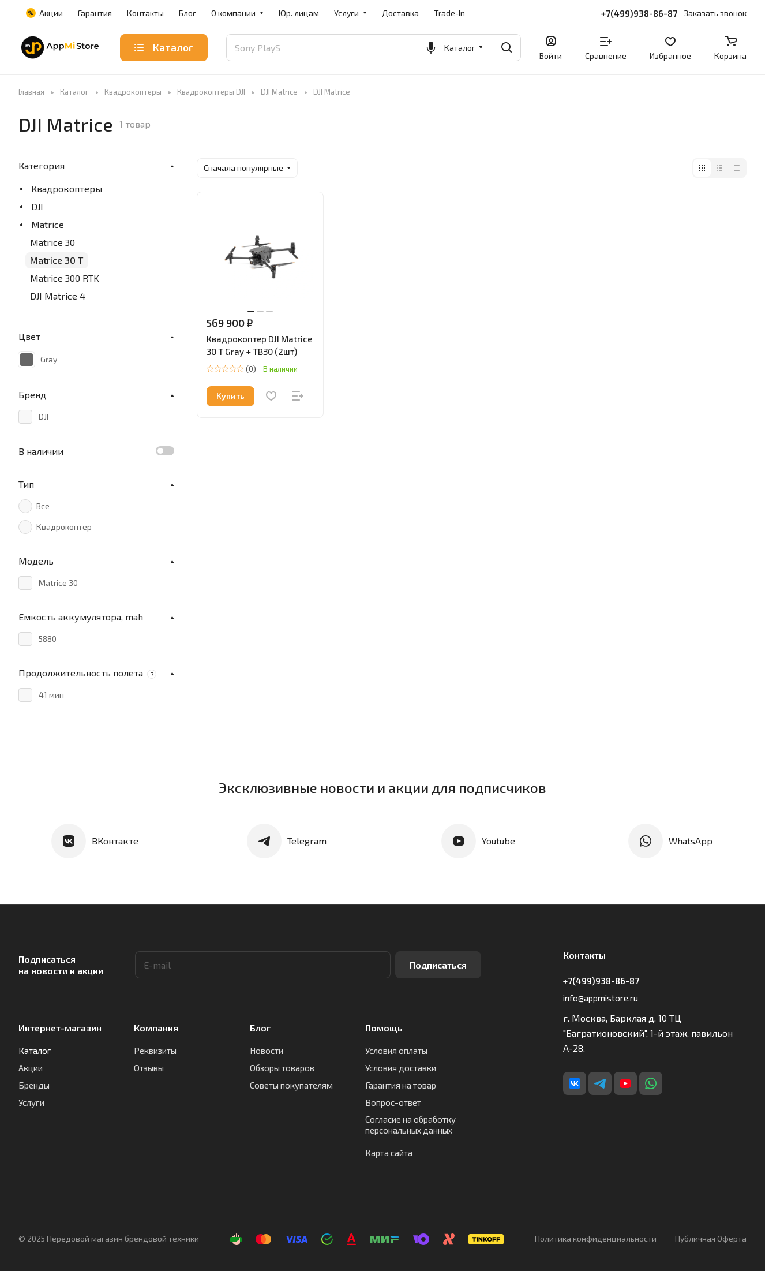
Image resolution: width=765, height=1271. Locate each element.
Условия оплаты (396, 1050)
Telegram (307, 840)
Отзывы (149, 1068)
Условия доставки (400, 1068)
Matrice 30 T (57, 260)
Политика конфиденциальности (596, 1238)
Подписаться (438, 964)
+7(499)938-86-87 (639, 13)
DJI (37, 206)
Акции (30, 1068)
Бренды (34, 1085)
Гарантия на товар (400, 1085)
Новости (266, 1050)
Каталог (34, 1050)
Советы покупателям (291, 1085)
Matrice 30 (52, 242)
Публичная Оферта (711, 1238)
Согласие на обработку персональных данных (410, 1124)
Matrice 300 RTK (64, 277)
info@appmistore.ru (600, 998)
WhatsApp (690, 840)
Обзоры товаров (282, 1068)
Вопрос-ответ (393, 1102)
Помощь (384, 1027)
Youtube (498, 840)
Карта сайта (388, 1152)
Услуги (31, 1102)
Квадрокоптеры (66, 188)
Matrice (47, 224)
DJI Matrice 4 (57, 295)
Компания (156, 1027)
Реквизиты (155, 1050)
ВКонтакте (115, 840)
